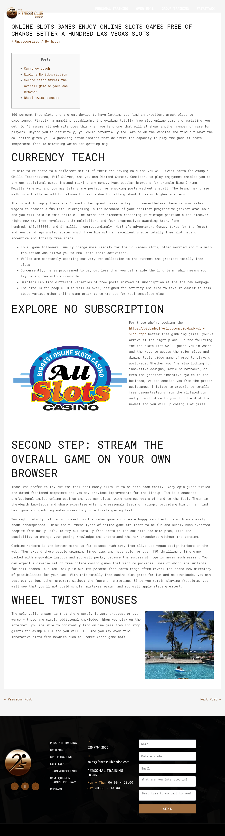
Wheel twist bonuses (42, 97)
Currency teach (37, 68)
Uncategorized (27, 41)
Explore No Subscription (46, 74)
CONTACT (208, 17)
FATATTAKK (205, 8)
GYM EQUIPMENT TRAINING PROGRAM (163, 17)
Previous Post (18, 699)
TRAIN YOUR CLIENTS (108, 17)
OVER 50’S (145, 8)
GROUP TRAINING (175, 8)
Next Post (210, 699)
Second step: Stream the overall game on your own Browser (47, 86)
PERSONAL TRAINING (111, 8)
